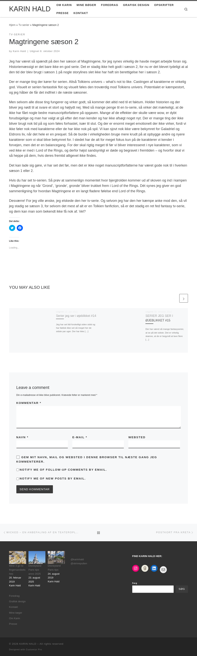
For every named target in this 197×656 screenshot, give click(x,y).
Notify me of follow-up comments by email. (63, 469)
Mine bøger (15, 612)
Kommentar (28, 402)
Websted (136, 437)
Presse (13, 623)
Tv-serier (23, 24)
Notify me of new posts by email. (53, 478)
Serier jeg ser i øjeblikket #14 (76, 315)
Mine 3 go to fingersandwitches (17, 569)
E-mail (79, 437)
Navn (22, 437)
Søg (134, 583)
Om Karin (14, 618)
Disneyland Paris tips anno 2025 (34, 569)
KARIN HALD (27, 643)
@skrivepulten (79, 563)
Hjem (12, 24)
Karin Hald (19, 51)
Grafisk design (17, 601)
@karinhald (77, 559)
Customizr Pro (34, 649)
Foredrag (14, 595)
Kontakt (13, 607)
